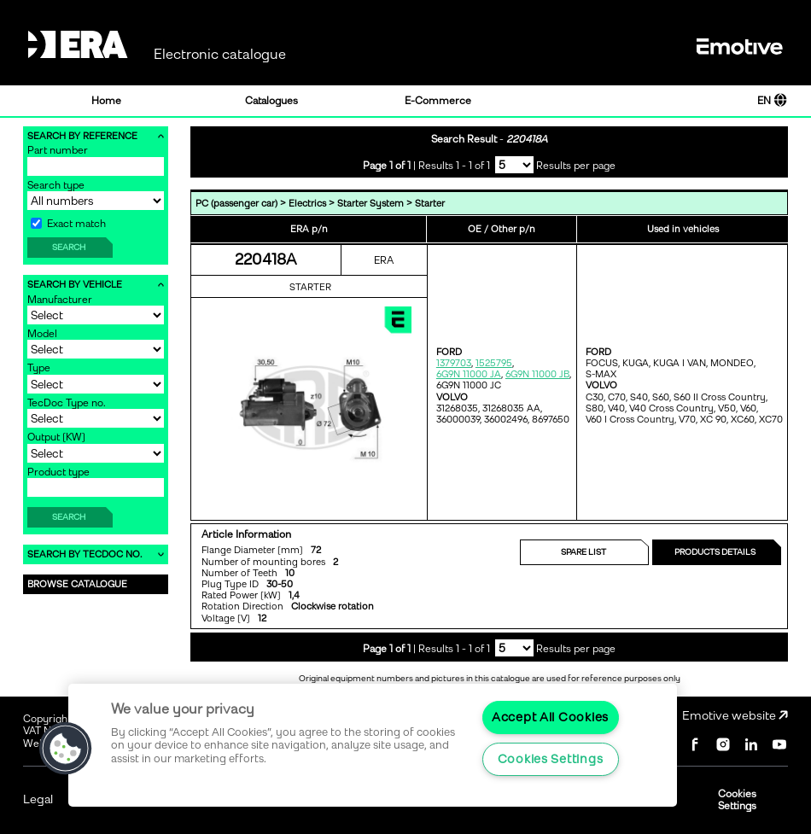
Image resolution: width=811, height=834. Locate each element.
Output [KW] (56, 437)
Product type (58, 472)
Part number (57, 150)
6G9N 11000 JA (468, 374)
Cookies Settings (737, 800)
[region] (372, 745)
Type (38, 368)
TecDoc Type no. (66, 403)
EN (772, 101)
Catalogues (271, 101)
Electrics (307, 203)
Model (42, 334)
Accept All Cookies (550, 717)
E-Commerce (438, 101)
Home (106, 101)
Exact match (68, 224)
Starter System (370, 203)
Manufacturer (59, 300)
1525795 (494, 363)
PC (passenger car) (236, 203)
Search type (56, 185)
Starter (430, 203)
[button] (65, 748)
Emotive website (735, 716)
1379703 (453, 363)
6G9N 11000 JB (537, 374)
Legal (38, 799)
